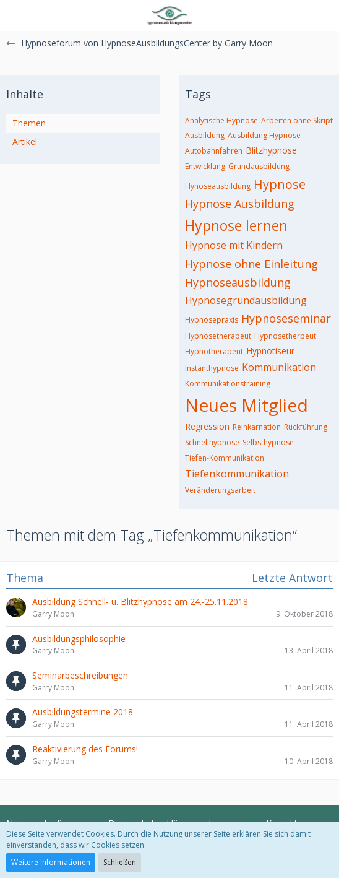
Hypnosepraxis (211, 320)
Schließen (119, 862)
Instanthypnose (212, 368)
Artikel (24, 141)
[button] (16, 15)
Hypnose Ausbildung (239, 203)
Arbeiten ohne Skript (297, 120)
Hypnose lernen (236, 225)
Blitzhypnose (271, 150)
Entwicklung (205, 166)
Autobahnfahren (213, 151)
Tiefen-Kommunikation (224, 458)
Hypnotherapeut (214, 351)
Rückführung (305, 427)
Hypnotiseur (270, 351)
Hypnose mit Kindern (234, 245)
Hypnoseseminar (286, 318)
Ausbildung (205, 135)
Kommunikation (279, 367)
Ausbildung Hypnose (264, 135)
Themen (29, 123)
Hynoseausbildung (218, 186)
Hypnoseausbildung (238, 282)
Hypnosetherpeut (285, 336)
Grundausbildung (259, 166)
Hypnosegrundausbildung (246, 300)
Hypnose (280, 184)
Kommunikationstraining (227, 383)
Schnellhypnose (212, 442)
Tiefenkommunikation (237, 473)
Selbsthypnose (268, 442)
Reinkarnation (257, 427)
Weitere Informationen (50, 862)
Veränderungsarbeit (220, 490)
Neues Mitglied (246, 405)
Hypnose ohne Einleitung (251, 263)
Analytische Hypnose (221, 120)
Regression (207, 426)
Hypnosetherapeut (218, 336)
